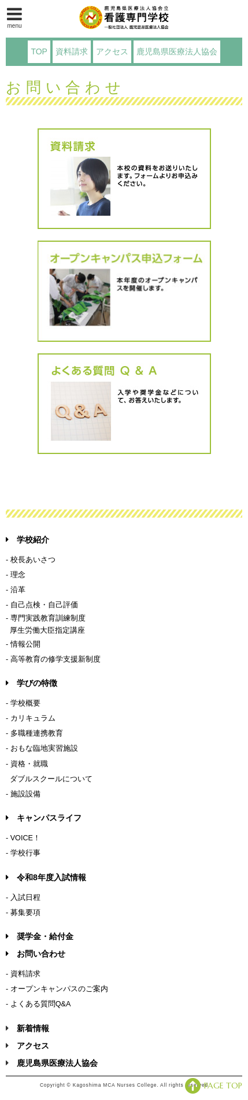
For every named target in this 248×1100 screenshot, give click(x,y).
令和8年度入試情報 (46, 877)
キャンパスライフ (44, 817)
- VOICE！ (23, 838)
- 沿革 (15, 590)
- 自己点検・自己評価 (42, 605)
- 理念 (15, 575)
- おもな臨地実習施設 (42, 748)
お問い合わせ (35, 953)
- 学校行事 (23, 853)
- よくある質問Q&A (38, 1004)
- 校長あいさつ (30, 560)
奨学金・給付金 (39, 936)
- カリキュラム (30, 718)
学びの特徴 (31, 683)
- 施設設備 (23, 794)
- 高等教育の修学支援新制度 (53, 659)
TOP (39, 51)
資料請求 (71, 51)
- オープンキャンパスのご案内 (57, 989)
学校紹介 (27, 539)
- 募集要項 (23, 913)
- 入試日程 (23, 898)
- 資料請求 (23, 974)
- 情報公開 (23, 644)
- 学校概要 (23, 703)
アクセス (112, 51)
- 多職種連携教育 (34, 733)
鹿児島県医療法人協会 (176, 51)
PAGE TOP (213, 1085)
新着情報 (33, 1028)
